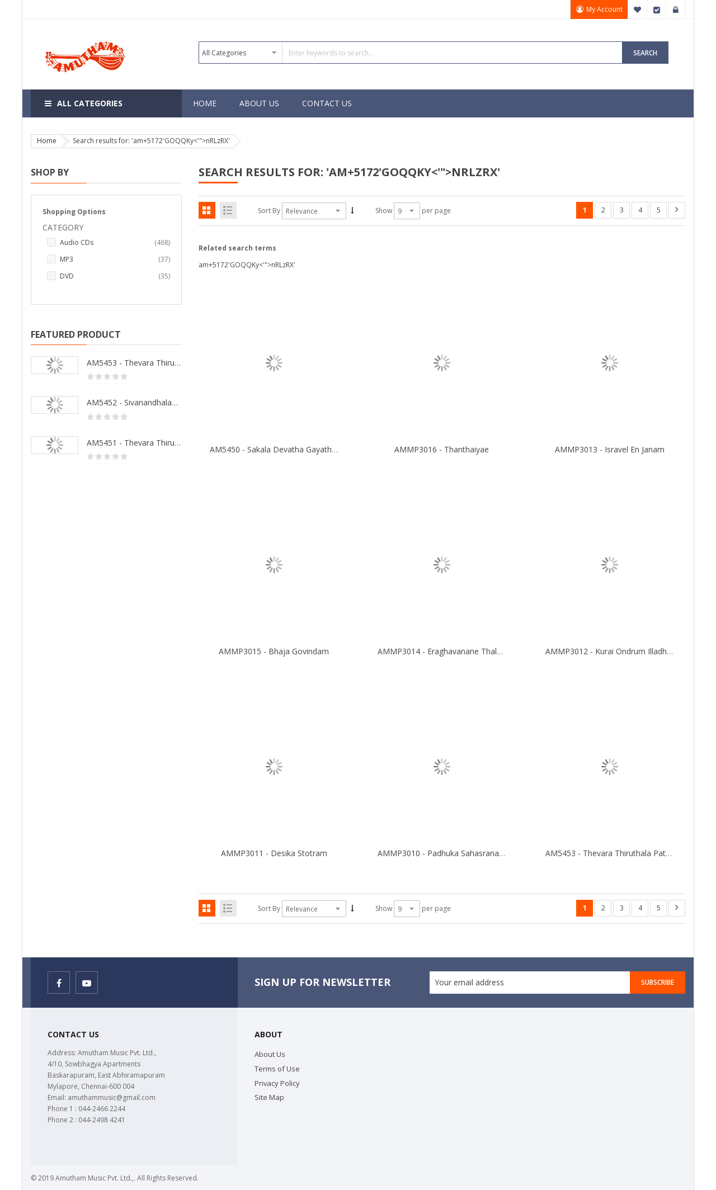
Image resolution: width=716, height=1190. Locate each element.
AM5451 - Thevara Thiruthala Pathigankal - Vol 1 (134, 442)
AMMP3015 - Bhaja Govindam (274, 651)
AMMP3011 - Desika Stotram (274, 853)
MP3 (115, 259)
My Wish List (637, 9)
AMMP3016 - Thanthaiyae (441, 449)
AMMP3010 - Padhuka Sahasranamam (448, 853)
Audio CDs (115, 242)
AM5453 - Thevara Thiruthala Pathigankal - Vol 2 (134, 362)
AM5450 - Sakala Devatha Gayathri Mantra (287, 449)
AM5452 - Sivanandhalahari (134, 402)
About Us (270, 1054)
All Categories (90, 103)
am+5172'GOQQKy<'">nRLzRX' (247, 265)
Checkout (656, 9)
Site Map (269, 1097)
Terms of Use (277, 1069)
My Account (604, 9)
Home (46, 140)
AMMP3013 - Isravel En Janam (610, 449)
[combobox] (411, 52)
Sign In (675, 9)
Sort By (269, 210)
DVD (115, 276)
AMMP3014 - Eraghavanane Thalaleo (445, 651)
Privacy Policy (277, 1083)
